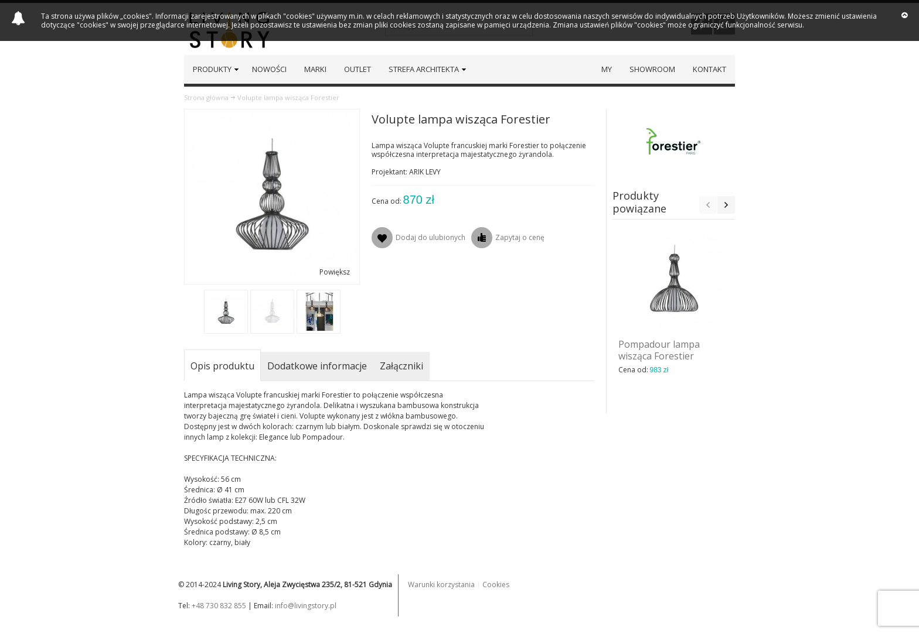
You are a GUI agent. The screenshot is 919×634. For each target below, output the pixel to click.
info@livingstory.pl (305, 606)
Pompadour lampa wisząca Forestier (659, 350)
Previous (708, 205)
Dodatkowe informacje (317, 365)
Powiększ (334, 272)
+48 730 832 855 (219, 606)
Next (726, 205)
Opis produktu (222, 365)
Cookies (495, 585)
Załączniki (401, 365)
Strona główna (206, 97)
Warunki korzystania (441, 585)
